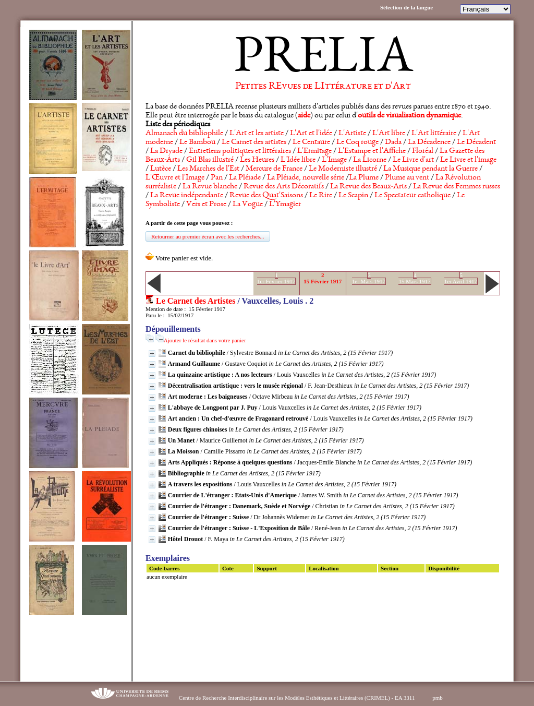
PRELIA (323, 60)
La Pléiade (245, 178)
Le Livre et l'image (468, 160)
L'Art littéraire (433, 133)
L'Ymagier (285, 204)
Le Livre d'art (413, 160)
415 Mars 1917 (414, 278)
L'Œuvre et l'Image (174, 178)
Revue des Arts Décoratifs (284, 187)
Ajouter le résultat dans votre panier (205, 340)
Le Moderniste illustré (343, 169)
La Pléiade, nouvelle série (305, 178)
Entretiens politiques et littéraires (240, 151)
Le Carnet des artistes (254, 142)
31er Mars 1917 (368, 278)
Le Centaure (311, 142)
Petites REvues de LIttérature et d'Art (323, 86)
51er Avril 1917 (460, 278)
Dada (393, 142)
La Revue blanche (210, 187)
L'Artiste (352, 133)
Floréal (422, 151)
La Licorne (369, 160)
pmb (437, 698)
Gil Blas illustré (210, 160)
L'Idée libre (298, 160)
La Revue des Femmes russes (456, 187)
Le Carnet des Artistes (195, 300)
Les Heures (257, 160)
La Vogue (248, 204)
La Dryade (166, 151)
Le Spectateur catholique (412, 196)
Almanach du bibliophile (184, 133)
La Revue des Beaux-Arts (368, 187)
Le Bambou (197, 142)
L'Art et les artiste (256, 133)
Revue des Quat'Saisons (266, 196)
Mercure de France (274, 169)
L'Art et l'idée (311, 133)
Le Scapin (353, 196)
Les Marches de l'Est (208, 169)
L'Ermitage (314, 151)
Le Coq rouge (357, 142)
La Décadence (429, 142)
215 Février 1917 (323, 278)
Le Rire (320, 196)
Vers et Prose (206, 204)
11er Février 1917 (276, 278)
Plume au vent (407, 178)
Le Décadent (476, 142)
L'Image (334, 160)
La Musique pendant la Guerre (430, 169)
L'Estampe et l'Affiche (372, 151)
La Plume (364, 178)
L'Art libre (388, 133)
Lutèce (160, 169)
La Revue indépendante (186, 196)
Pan (217, 178)
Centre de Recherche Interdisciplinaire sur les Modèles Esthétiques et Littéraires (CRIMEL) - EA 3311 (297, 698)
